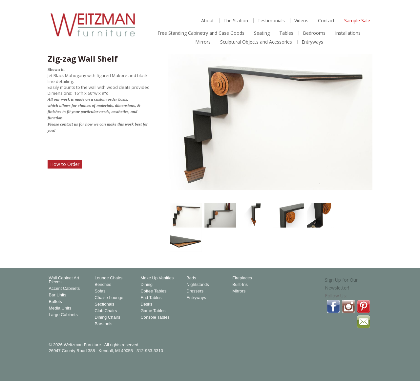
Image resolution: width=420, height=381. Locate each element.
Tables (286, 33)
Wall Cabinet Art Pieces (64, 280)
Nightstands (197, 285)
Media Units (60, 308)
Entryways (312, 42)
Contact (326, 20)
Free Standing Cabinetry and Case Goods (201, 33)
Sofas (99, 291)
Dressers (194, 291)
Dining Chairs (107, 317)
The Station (235, 20)
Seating (262, 33)
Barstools (103, 324)
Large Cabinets (63, 315)
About (207, 20)
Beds (191, 278)
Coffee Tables (153, 291)
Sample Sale (357, 20)
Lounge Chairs (108, 278)
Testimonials (271, 20)
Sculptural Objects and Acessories (256, 42)
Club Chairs (105, 311)
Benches (102, 285)
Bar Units (57, 295)
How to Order (64, 164)
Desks (146, 304)
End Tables (150, 298)
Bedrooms (314, 33)
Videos (301, 20)
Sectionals (104, 304)
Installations (348, 33)
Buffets (55, 302)
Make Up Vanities (157, 278)
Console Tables (155, 317)
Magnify (364, 189)
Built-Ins (240, 285)
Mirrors (203, 42)
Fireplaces (242, 278)
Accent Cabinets (64, 289)
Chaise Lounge (108, 298)
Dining (146, 285)
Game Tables (152, 311)
